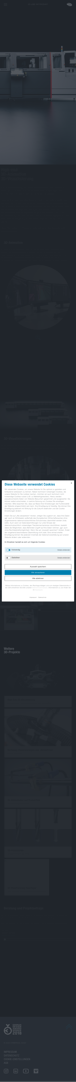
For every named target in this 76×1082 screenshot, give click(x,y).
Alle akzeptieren (38, 573)
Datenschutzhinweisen (40, 588)
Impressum (39, 590)
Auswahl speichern (38, 567)
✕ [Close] (71, 483)
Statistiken (16, 558)
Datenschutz (42, 597)
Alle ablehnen (38, 578)
